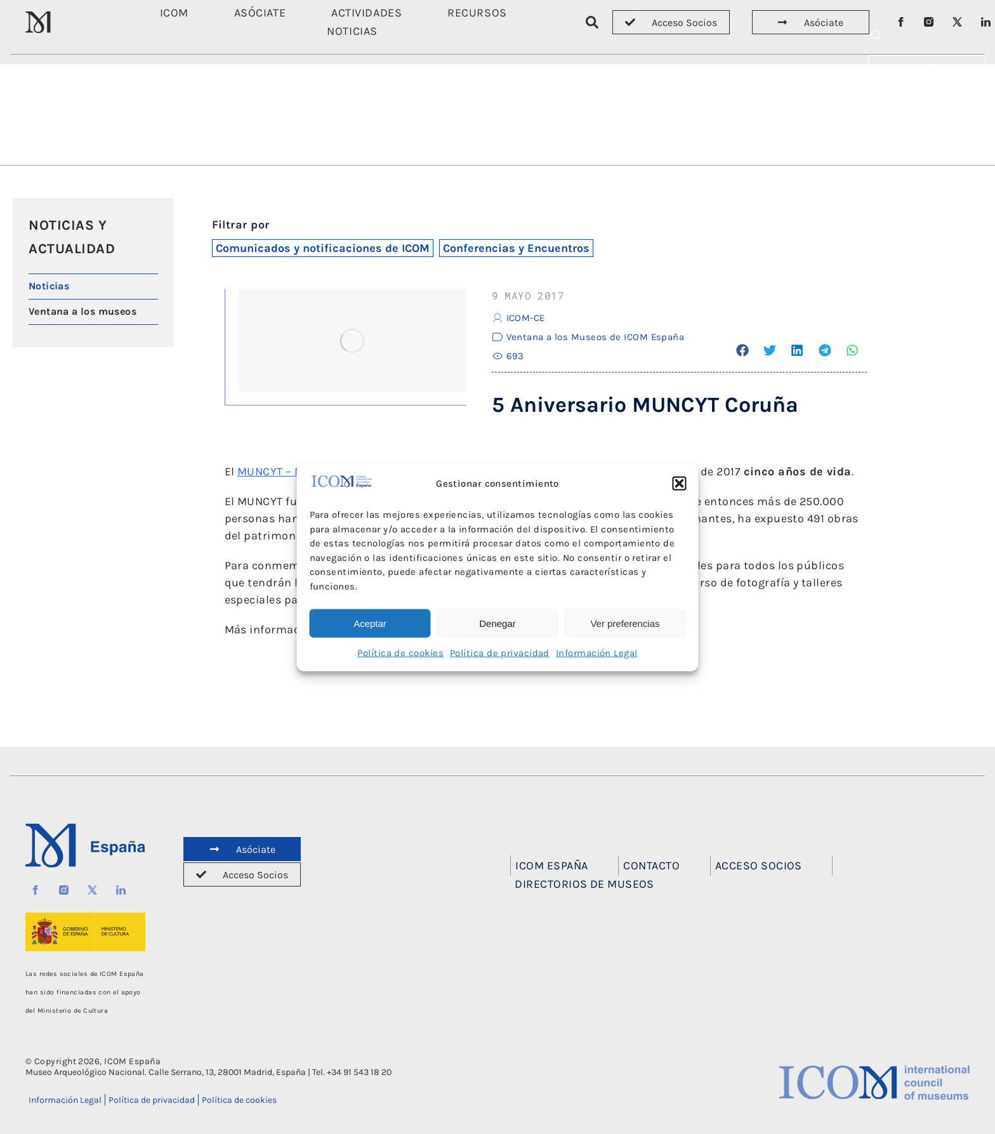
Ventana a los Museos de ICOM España (595, 337)
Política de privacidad (500, 653)
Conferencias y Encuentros (516, 248)
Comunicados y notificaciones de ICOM (323, 248)
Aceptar (369, 622)
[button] (679, 483)
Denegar (497, 622)
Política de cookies (400, 653)
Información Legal (597, 653)
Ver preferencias (624, 622)
